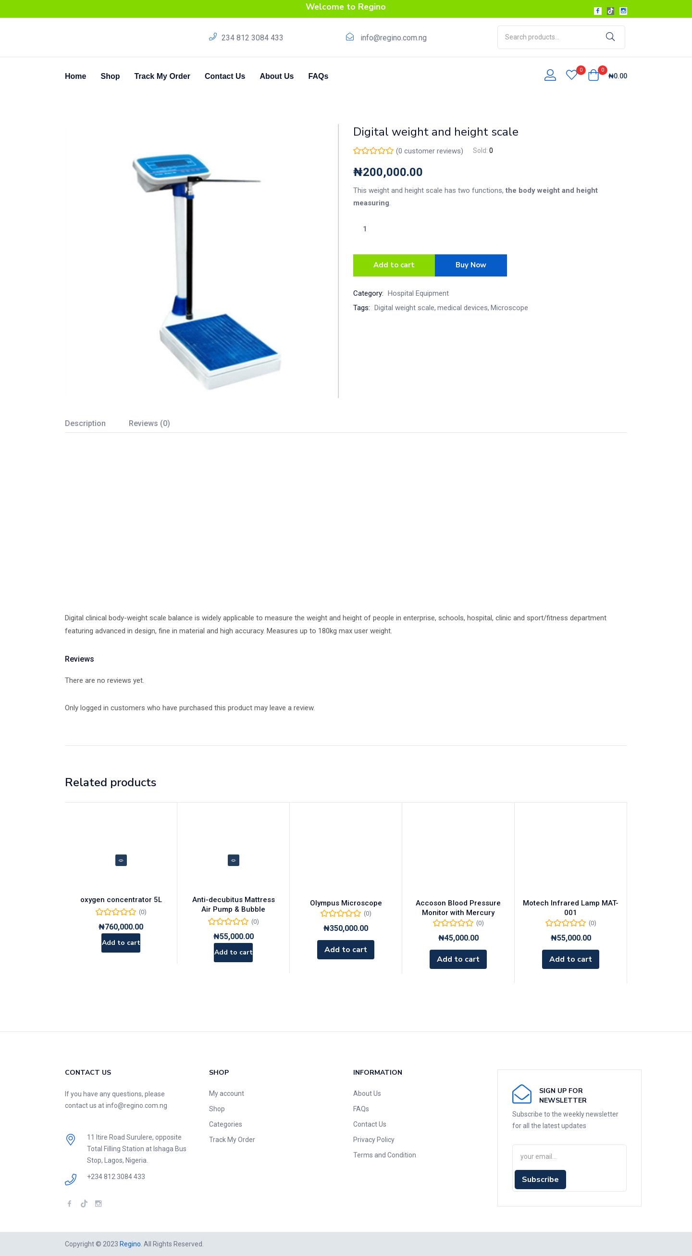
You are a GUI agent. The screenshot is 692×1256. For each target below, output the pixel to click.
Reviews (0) (149, 423)
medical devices (462, 305)
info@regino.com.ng (393, 37)
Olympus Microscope (346, 903)
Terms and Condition (384, 1155)
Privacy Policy (374, 1139)
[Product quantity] (364, 229)
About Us (277, 76)
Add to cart (394, 264)
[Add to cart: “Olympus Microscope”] (345, 949)
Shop (110, 76)
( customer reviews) (429, 151)
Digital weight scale (404, 305)
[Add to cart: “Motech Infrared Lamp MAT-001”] (570, 959)
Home (75, 76)
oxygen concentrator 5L (121, 903)
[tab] (97, 424)
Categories (225, 1124)
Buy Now (474, 264)
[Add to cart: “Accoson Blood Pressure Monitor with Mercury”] (458, 959)
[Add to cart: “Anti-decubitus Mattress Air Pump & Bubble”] (233, 959)
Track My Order (162, 76)
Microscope (509, 305)
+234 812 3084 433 (116, 1177)
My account (226, 1093)
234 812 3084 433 (253, 37)
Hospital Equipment (418, 290)
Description (85, 423)
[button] (607, 76)
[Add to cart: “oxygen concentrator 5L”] (120, 949)
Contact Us (225, 76)
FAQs (319, 76)
